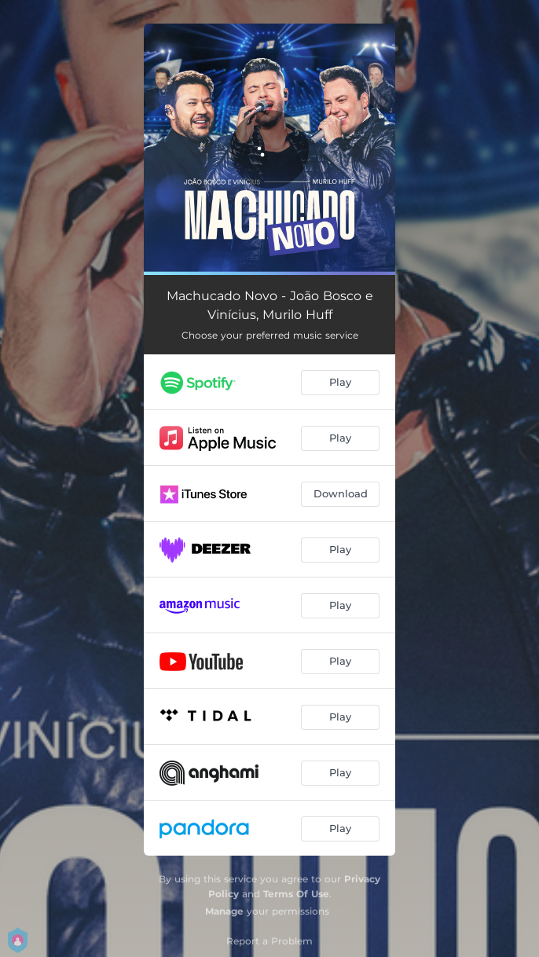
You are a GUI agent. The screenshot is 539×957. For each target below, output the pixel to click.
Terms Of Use (296, 894)
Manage (224, 911)
